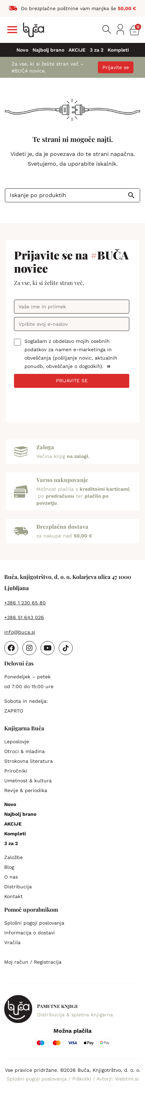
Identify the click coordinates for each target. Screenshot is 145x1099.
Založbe (13, 857)
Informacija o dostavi (29, 932)
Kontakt (13, 896)
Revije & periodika (25, 790)
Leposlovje (16, 741)
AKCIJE (77, 50)
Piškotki (82, 1079)
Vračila (12, 942)
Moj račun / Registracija (32, 962)
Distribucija (18, 886)
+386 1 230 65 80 (25, 602)
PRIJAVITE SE (72, 380)
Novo (22, 50)
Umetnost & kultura (28, 780)
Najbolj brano (48, 50)
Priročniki (15, 771)
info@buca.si (19, 632)
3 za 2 (96, 50)
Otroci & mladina (24, 751)
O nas (11, 877)
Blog (9, 867)
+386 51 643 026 (24, 617)
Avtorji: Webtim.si (117, 1079)
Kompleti (118, 50)
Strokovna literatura (28, 761)
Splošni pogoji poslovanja (34, 923)
